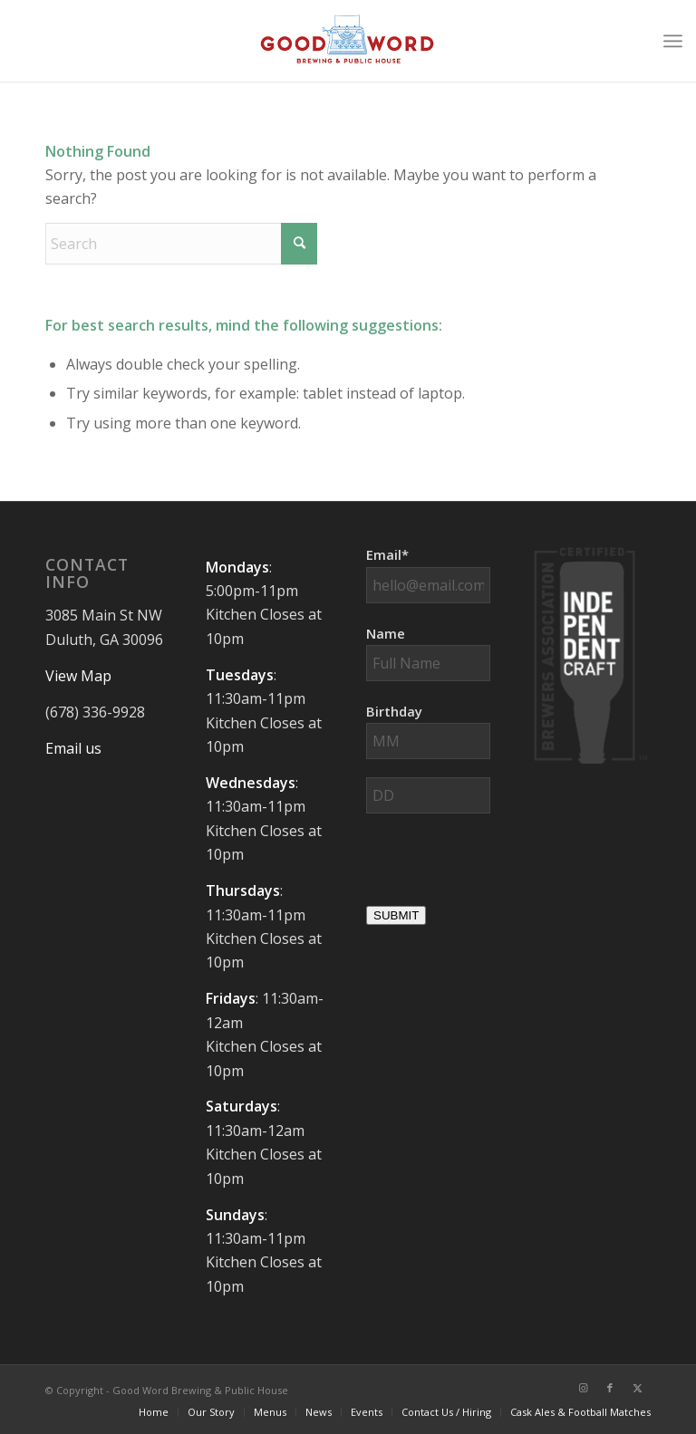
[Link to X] (637, 1387)
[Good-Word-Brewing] (348, 41)
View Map (78, 676)
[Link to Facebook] (610, 1387)
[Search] (181, 244)
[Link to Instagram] (582, 1387)
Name (385, 633)
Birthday (394, 711)
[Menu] (672, 40)
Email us (73, 748)
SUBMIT (396, 915)
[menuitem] (672, 40)
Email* (387, 554)
